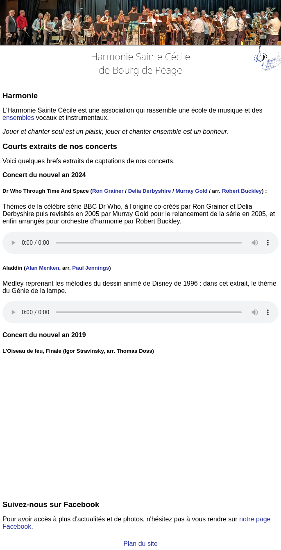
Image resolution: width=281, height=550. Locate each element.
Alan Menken (42, 268)
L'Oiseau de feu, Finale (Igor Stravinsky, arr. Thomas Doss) (78, 351)
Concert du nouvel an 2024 (44, 174)
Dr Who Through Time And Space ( (47, 191)
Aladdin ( (14, 268)
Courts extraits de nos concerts (59, 146)
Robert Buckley (242, 191)
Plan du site (140, 543)
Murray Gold (191, 191)
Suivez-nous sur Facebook (50, 504)
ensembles (18, 117)
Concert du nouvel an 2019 (44, 334)
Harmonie (20, 95)
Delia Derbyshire (149, 191)
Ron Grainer (108, 191)
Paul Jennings (90, 268)
